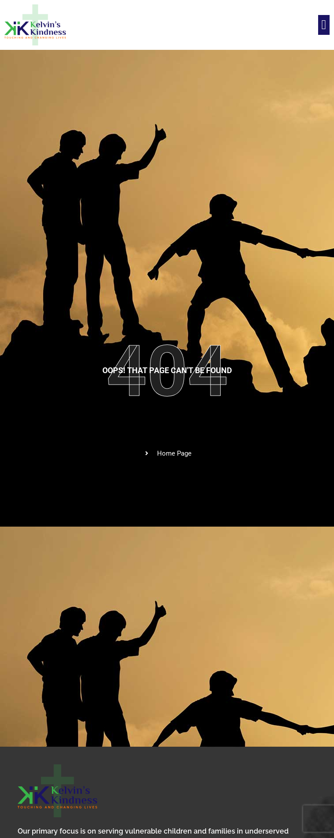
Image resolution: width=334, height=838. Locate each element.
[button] (324, 25)
